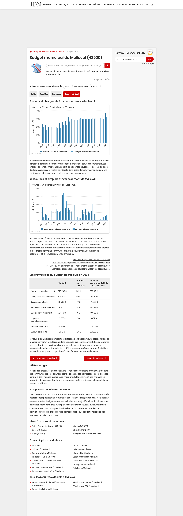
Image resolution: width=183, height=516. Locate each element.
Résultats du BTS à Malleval (86, 486)
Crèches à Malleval (82, 449)
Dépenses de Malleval (45, 358)
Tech (54, 4)
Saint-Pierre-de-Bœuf (66, 71)
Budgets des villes (41, 52)
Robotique (109, 4)
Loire (53, 52)
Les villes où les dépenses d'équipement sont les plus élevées (81, 269)
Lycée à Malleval (80, 445)
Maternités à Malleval (83, 453)
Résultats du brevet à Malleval (87, 482)
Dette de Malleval (97, 358)
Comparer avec (81, 86)
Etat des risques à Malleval (85, 457)
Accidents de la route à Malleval (47, 467)
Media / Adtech (66, 4)
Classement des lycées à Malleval (48, 471)
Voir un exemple (148, 63)
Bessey (81, 71)
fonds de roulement (83, 345)
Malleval (61, 52)
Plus (140, 4)
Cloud (120, 4)
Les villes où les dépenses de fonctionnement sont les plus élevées (78, 266)
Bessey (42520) (39, 430)
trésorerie (34, 348)
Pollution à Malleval (82, 468)
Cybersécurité (94, 4)
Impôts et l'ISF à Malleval (43, 457)
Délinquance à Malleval (84, 464)
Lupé (88, 71)
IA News (47, 4)
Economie (130, 4)
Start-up (81, 4)
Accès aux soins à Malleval (85, 460)
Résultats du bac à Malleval (45, 489)
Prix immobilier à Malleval (44, 453)
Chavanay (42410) (82, 430)
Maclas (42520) (80, 426)
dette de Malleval (82, 170)
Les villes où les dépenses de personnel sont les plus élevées (81, 263)
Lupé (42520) (38, 434)
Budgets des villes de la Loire (87, 434)
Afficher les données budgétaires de (45, 86)
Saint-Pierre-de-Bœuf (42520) (47, 426)
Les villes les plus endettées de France (91, 260)
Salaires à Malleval (41, 449)
